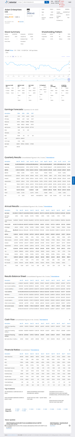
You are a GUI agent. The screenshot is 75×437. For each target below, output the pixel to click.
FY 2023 (31, 409)
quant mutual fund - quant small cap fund (37, 398)
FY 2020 (52, 409)
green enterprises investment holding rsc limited (35, 392)
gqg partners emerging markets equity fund (14, 398)
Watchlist (21, 21)
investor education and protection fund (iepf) (56, 401)
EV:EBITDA (25, 50)
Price (11, 50)
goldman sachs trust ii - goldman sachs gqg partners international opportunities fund (59, 393)
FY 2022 (38, 409)
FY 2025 (17, 409)
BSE (28, 11)
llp (50, 398)
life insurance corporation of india (14, 392)
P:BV (18, 50)
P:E (15, 50)
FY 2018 (66, 409)
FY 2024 (24, 409)
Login (69, 2)
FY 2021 (45, 409)
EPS (7, 53)
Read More (9, 428)
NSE (28, 10)
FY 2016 (24, 411)
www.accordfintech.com (12, 435)
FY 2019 (59, 409)
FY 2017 (17, 411)
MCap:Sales (33, 50)
